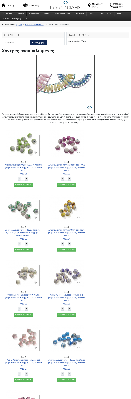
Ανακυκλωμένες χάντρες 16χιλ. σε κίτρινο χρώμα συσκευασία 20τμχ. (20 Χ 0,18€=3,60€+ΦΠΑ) (23, 233)
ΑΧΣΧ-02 (65, 174)
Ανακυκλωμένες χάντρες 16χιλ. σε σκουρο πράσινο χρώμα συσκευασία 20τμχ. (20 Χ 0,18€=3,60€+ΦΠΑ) (108, 168)
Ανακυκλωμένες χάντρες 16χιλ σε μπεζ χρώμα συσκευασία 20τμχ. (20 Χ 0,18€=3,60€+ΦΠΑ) (65, 233)
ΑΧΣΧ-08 (65, 304)
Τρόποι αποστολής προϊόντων (103, 358)
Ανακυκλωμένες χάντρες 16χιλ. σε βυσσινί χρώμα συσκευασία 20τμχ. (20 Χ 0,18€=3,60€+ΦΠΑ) (65, 168)
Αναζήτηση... (38, 43)
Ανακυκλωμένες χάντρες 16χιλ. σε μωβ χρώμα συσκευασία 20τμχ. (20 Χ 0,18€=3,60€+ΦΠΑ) (108, 233)
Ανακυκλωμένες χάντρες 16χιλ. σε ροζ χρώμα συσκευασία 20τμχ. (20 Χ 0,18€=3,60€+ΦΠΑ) (23, 298)
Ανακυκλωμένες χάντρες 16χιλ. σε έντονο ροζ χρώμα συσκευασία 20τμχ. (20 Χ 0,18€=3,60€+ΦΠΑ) (108, 298)
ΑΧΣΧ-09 (108, 304)
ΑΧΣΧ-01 (23, 174)
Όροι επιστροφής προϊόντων (103, 361)
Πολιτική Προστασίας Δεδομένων (105, 363)
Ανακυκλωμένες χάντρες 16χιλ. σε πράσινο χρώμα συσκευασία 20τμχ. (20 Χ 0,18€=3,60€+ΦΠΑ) (23, 168)
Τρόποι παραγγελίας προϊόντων (104, 355)
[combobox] (16, 42)
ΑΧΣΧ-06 (108, 239)
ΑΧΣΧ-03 (108, 174)
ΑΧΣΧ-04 (23, 239)
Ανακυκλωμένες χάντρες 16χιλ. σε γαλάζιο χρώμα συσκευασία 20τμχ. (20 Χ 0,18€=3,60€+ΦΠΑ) (65, 298)
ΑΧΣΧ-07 (23, 304)
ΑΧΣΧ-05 (65, 239)
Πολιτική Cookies (98, 366)
